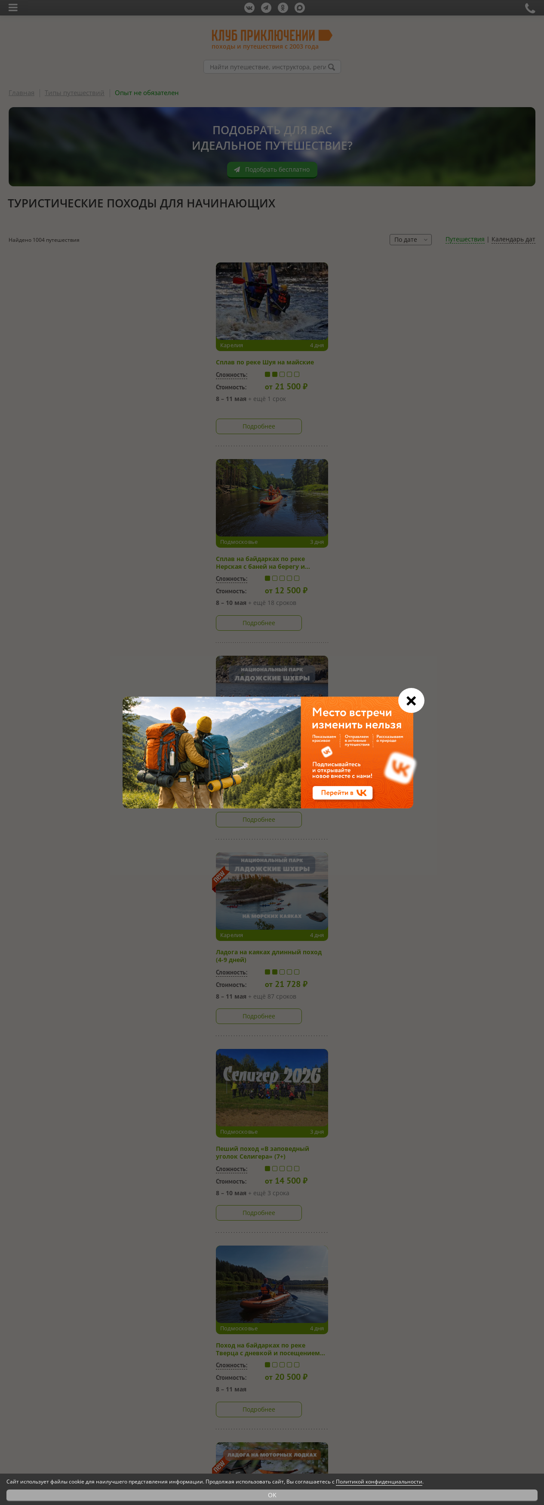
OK (272, 1495)
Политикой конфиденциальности (379, 1481)
